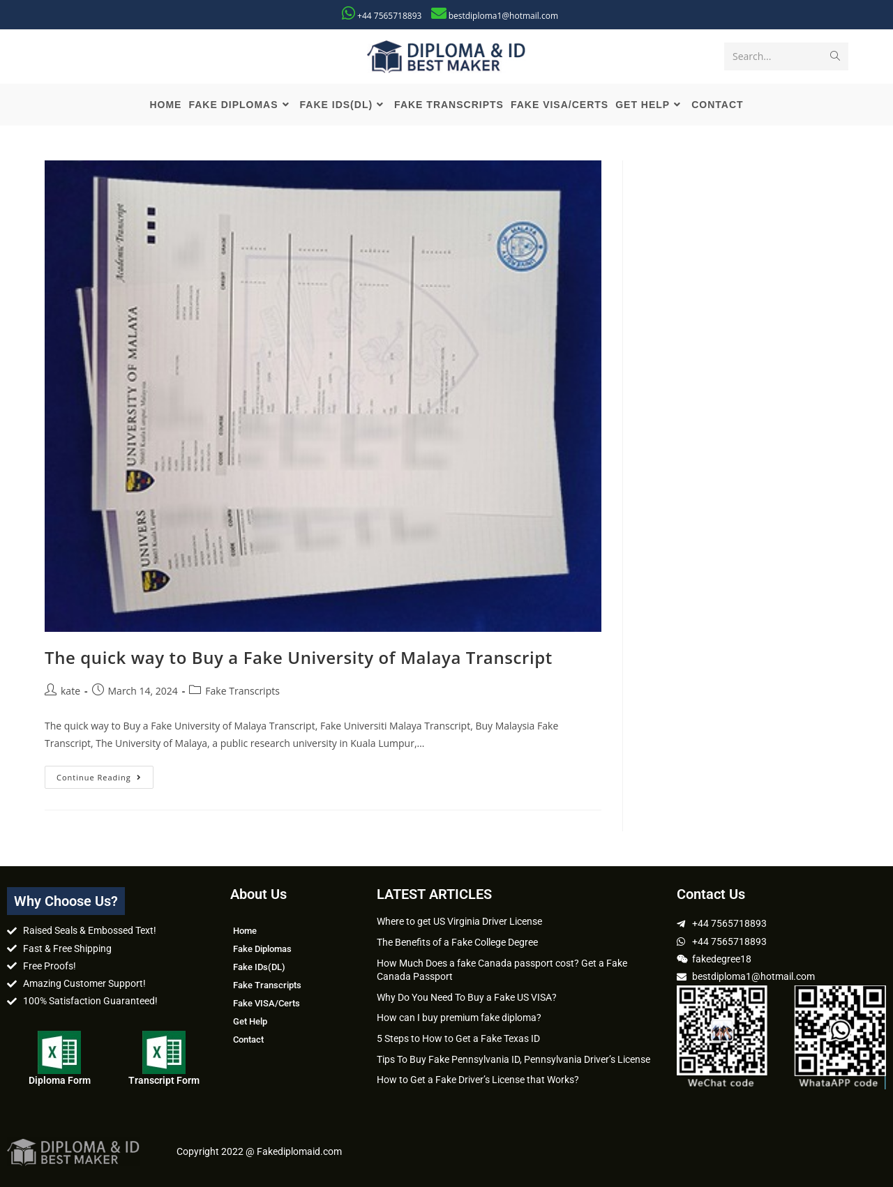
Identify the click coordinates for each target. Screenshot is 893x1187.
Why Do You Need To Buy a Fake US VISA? (467, 997)
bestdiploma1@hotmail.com (503, 16)
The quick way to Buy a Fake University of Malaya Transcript (299, 657)
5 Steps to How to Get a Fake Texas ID (458, 1038)
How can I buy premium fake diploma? (459, 1017)
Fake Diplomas (262, 949)
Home (245, 930)
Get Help (250, 1021)
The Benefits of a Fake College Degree (457, 942)
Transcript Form (164, 1080)
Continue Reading (105, 774)
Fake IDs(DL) (259, 967)
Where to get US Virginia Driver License (459, 921)
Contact (248, 1039)
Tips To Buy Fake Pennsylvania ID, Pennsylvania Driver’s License (513, 1059)
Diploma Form (60, 1080)
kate (70, 690)
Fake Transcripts (242, 690)
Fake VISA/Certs (266, 1003)
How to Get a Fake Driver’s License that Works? (478, 1079)
